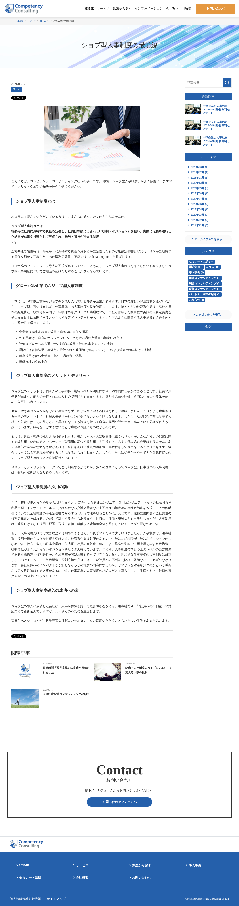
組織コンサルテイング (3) (204, 277)
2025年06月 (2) (199, 204)
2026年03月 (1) (199, 167)
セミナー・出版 (30, 877)
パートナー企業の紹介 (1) (204, 294)
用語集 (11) (195, 266)
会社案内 (172, 8)
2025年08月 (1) (199, 193)
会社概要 (82, 877)
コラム (16, 89)
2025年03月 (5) (199, 214)
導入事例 (195, 865)
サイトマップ (56, 898)
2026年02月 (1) (199, 172)
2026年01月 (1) (199, 177)
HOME (89, 8)
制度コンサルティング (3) (204, 283)
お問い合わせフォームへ (119, 802)
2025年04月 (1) (199, 209)
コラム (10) (213, 266)
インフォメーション (149, 8)
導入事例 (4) (196, 272)
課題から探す (122, 8)
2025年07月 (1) (199, 198)
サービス (103, 8)
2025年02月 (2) (199, 220)
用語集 (186, 8)
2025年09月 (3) (199, 188)
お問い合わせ (215, 8)
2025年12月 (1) (199, 182)
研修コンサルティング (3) (204, 288)
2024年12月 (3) (199, 225)
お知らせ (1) (196, 299)
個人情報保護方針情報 (25, 898)
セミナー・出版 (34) (201, 261)
